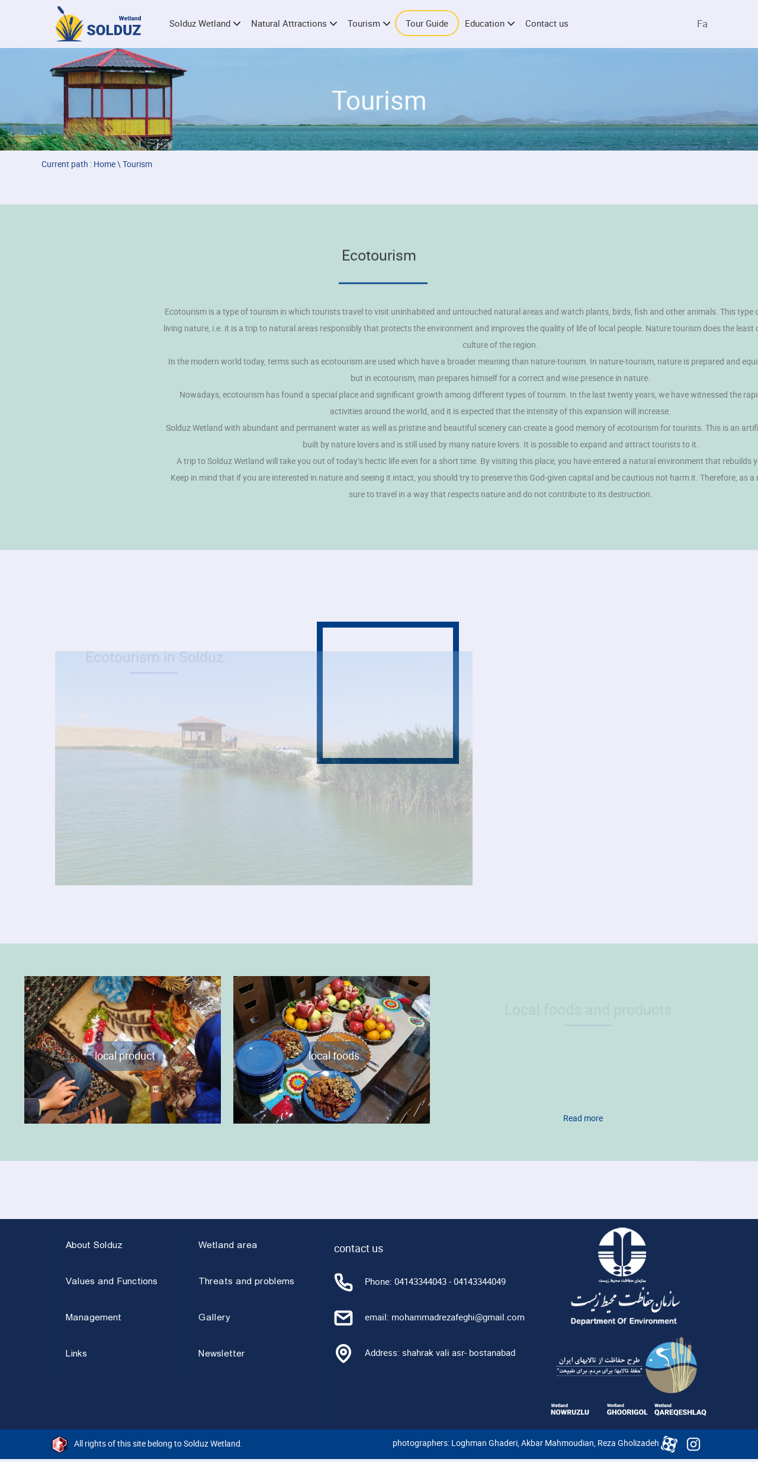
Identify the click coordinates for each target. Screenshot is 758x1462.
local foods (334, 1055)
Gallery (214, 1318)
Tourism (137, 163)
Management (93, 1318)
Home (104, 163)
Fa (702, 23)
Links (76, 1354)
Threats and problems (246, 1282)
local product (125, 1055)
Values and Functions (112, 1282)
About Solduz (94, 1245)
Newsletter (221, 1354)
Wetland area (228, 1245)
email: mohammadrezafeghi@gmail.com (429, 1317)
